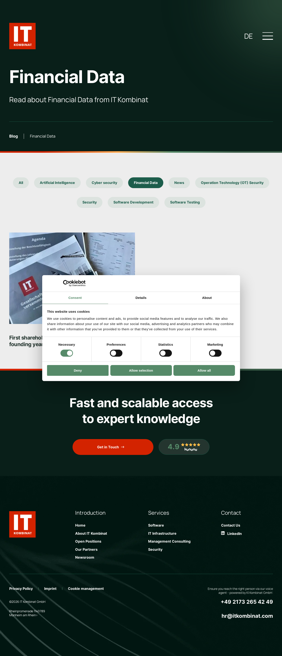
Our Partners (86, 549)
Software (156, 525)
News (179, 182)
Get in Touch (108, 447)
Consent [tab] (75, 297)
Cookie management (86, 588)
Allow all (204, 370)
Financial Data (146, 182)
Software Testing (185, 202)
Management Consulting (169, 541)
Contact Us (230, 525)
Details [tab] (141, 297)
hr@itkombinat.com (247, 616)
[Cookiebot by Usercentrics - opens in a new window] (66, 283)
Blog (13, 136)
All (21, 182)
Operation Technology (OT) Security (232, 182)
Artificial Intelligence (57, 182)
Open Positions (88, 541)
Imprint (50, 588)
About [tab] (207, 297)
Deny (78, 370)
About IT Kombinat (91, 533)
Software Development (133, 202)
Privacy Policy (21, 588)
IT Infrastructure (162, 533)
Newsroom (84, 557)
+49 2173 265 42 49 (247, 602)
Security (89, 202)
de (248, 36)
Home (80, 525)
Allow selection (141, 370)
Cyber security (104, 182)
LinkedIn (231, 533)
